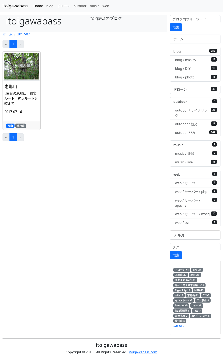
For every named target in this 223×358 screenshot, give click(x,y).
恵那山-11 (193, 295)
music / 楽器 (196, 153)
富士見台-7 (181, 316)
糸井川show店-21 (185, 280)
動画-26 (194, 275)
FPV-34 (197, 270)
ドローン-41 (182, 270)
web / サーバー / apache (196, 203)
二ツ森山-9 (202, 300)
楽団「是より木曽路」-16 (189, 285)
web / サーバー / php (196, 191)
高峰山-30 (180, 275)
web (105, 6)
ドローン (63, 6)
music (94, 6)
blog (49, 6)
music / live (196, 162)
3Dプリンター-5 (200, 316)
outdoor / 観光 (196, 123)
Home (38, 6)
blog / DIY (196, 68)
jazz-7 (197, 310)
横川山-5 (180, 321)
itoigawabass (15, 6)
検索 (176, 27)
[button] (195, 235)
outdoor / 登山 (196, 132)
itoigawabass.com (143, 352)
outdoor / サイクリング (196, 113)
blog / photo (196, 77)
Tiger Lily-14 (182, 290)
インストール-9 (183, 300)
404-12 (179, 295)
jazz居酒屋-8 (182, 310)
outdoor (80, 6)
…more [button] (179, 325)
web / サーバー (196, 182)
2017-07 (23, 34)
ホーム (8, 34)
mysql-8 (196, 305)
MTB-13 (199, 290)
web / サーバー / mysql (196, 213)
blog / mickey (196, 59)
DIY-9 (206, 295)
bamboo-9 (181, 305)
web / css (196, 222)
